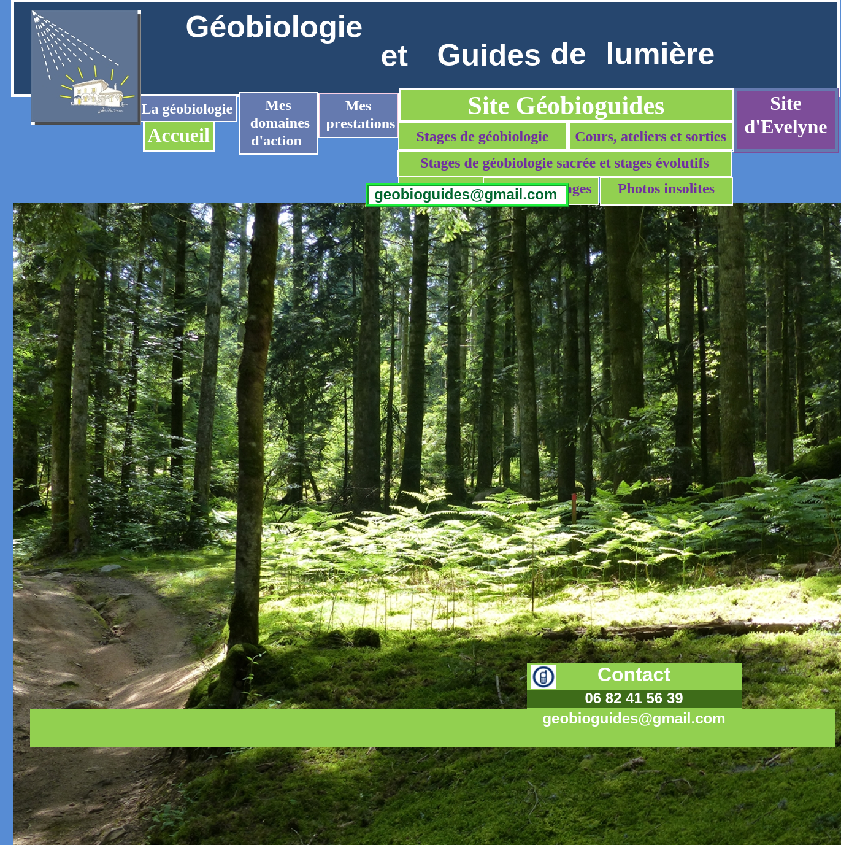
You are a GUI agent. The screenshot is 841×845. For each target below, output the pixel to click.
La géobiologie (187, 109)
